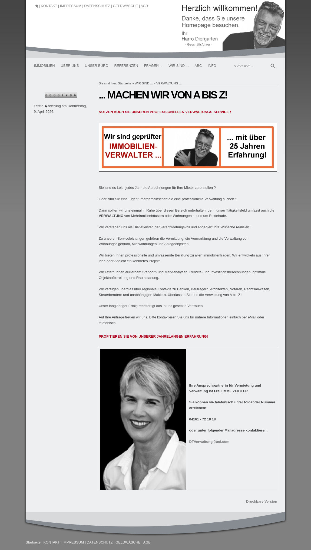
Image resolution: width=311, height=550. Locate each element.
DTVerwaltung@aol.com (209, 442)
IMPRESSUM (70, 6)
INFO (212, 66)
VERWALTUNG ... (169, 83)
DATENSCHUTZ (97, 6)
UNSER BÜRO (96, 66)
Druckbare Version (261, 501)
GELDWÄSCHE (125, 6)
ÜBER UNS (70, 66)
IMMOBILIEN (44, 66)
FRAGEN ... (153, 66)
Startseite (124, 83)
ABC (198, 66)
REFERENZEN (126, 66)
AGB (144, 6)
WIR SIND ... (178, 66)
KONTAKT (49, 6)
